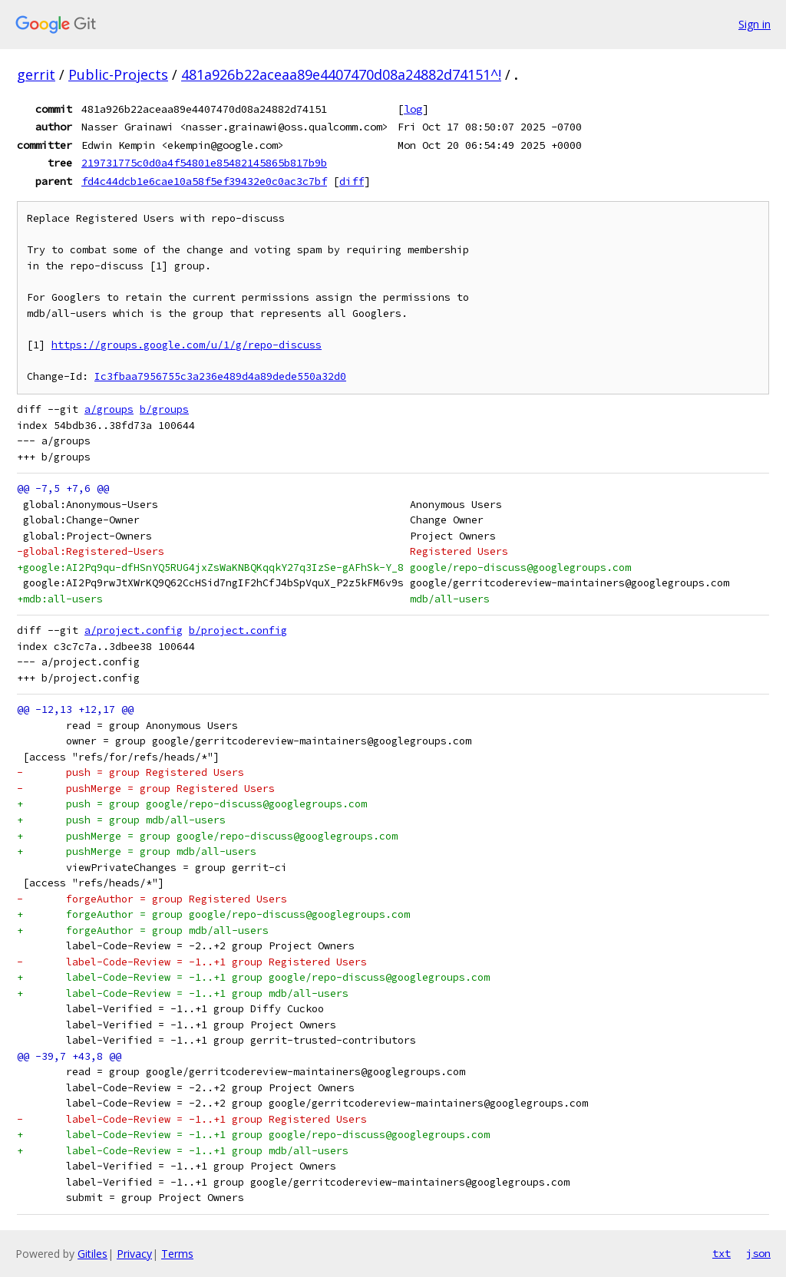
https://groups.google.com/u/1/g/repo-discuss (186, 344)
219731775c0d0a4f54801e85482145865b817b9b (204, 163)
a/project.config (133, 630)
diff (351, 181)
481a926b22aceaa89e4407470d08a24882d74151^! (341, 74)
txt (721, 1253)
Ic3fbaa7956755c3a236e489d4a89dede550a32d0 (220, 376)
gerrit (36, 74)
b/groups (164, 409)
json (758, 1253)
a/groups (109, 409)
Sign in (754, 24)
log (413, 109)
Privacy (134, 1253)
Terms (177, 1253)
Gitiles (92, 1253)
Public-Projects (118, 74)
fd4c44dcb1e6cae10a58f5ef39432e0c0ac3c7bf (204, 181)
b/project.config (238, 630)
